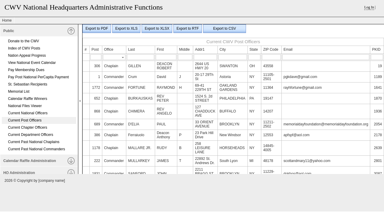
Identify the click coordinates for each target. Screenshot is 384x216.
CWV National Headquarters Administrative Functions (83, 7)
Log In (369, 7)
